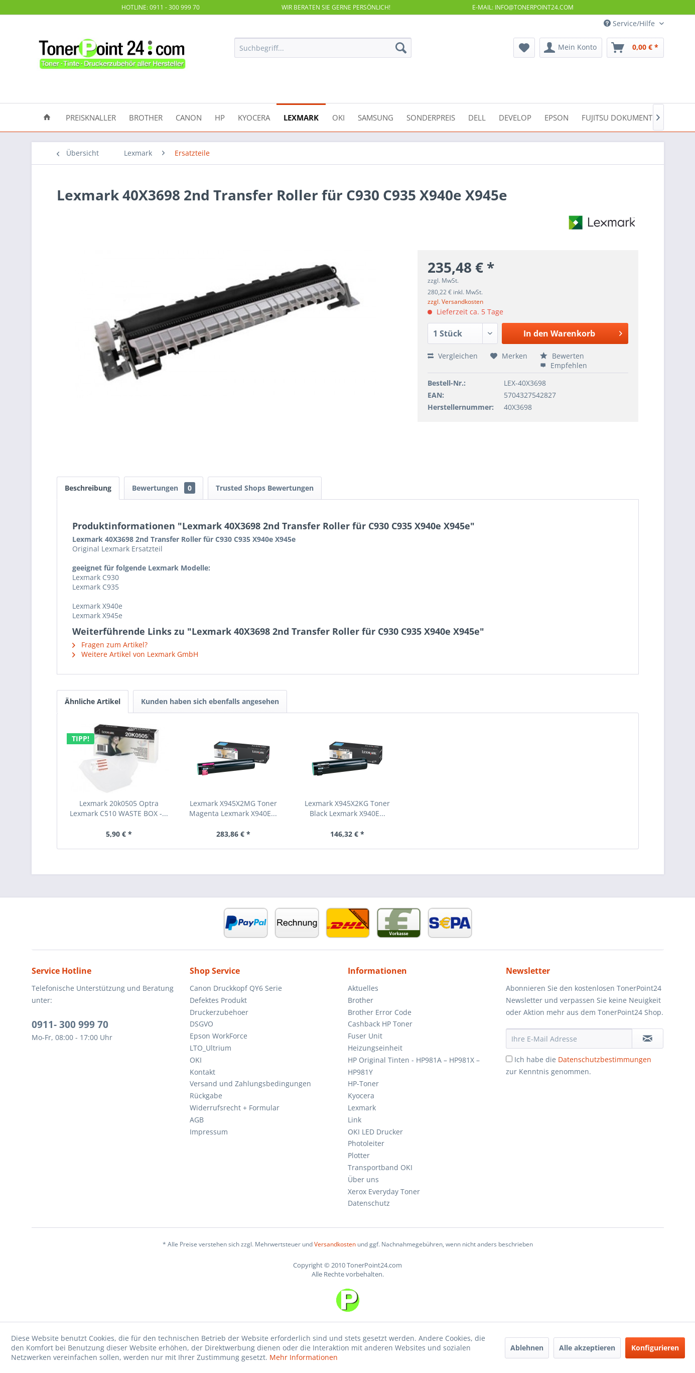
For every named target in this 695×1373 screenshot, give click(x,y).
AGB (197, 1119)
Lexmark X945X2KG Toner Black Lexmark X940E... (347, 808)
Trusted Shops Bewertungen (265, 488)
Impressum (209, 1131)
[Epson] (556, 116)
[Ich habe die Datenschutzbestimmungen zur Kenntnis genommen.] (509, 1059)
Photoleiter (366, 1143)
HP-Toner (363, 1083)
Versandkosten (335, 1244)
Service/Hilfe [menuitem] (630, 23)
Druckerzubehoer (219, 1012)
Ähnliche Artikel (92, 701)
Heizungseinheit (375, 1048)
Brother (360, 1000)
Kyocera (361, 1095)
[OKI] (338, 116)
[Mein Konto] (570, 48)
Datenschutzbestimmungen (604, 1059)
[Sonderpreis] (431, 116)
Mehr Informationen (303, 1357)
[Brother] (145, 116)
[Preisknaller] (90, 116)
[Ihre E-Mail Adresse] (569, 1038)
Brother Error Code (379, 1012)
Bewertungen (163, 488)
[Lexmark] (301, 116)
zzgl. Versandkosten (455, 301)
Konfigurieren (655, 1347)
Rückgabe (206, 1095)
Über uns (363, 1179)
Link (354, 1119)
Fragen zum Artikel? (110, 644)
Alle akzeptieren (587, 1347)
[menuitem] (322, 48)
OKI (196, 1060)
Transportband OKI (380, 1167)
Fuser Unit (365, 1036)
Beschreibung (88, 488)
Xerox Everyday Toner (384, 1191)
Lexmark (362, 1107)
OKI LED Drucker (375, 1131)
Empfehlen (563, 365)
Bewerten (562, 356)
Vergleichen (453, 356)
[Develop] (515, 116)
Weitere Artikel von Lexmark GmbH (135, 654)
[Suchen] (400, 48)
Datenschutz (369, 1203)
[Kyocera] (253, 116)
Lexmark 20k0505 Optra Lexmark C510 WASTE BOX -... (119, 808)
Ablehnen (526, 1347)
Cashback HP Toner (380, 1023)
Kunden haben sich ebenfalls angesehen (210, 701)
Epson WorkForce (218, 1036)
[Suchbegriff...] (322, 48)
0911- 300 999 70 (70, 1024)
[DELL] (477, 116)
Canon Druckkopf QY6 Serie (236, 988)
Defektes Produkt (218, 1000)
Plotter (359, 1155)
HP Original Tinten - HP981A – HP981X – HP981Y (414, 1066)
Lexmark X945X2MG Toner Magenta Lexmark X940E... (233, 808)
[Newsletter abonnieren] (647, 1038)
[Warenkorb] (635, 48)
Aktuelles (363, 988)
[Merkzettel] (524, 48)
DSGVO (201, 1023)
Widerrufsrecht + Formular (235, 1107)
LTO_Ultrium (210, 1048)
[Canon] (188, 116)
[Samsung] (375, 116)
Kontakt (202, 1072)
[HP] (219, 116)
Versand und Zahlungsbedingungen (250, 1083)
